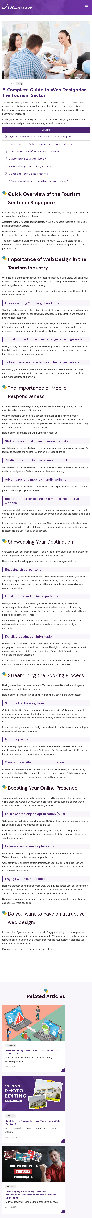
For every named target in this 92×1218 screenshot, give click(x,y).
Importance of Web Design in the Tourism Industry (43, 144)
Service (23, 1198)
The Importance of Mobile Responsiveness (37, 152)
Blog (23, 1204)
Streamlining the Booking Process (32, 167)
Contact (69, 1204)
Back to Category (46, 1151)
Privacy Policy (54, 1210)
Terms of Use (37, 1210)
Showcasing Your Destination (29, 159)
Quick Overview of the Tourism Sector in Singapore (42, 136)
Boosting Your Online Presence (30, 175)
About (69, 1198)
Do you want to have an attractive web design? (41, 182)
